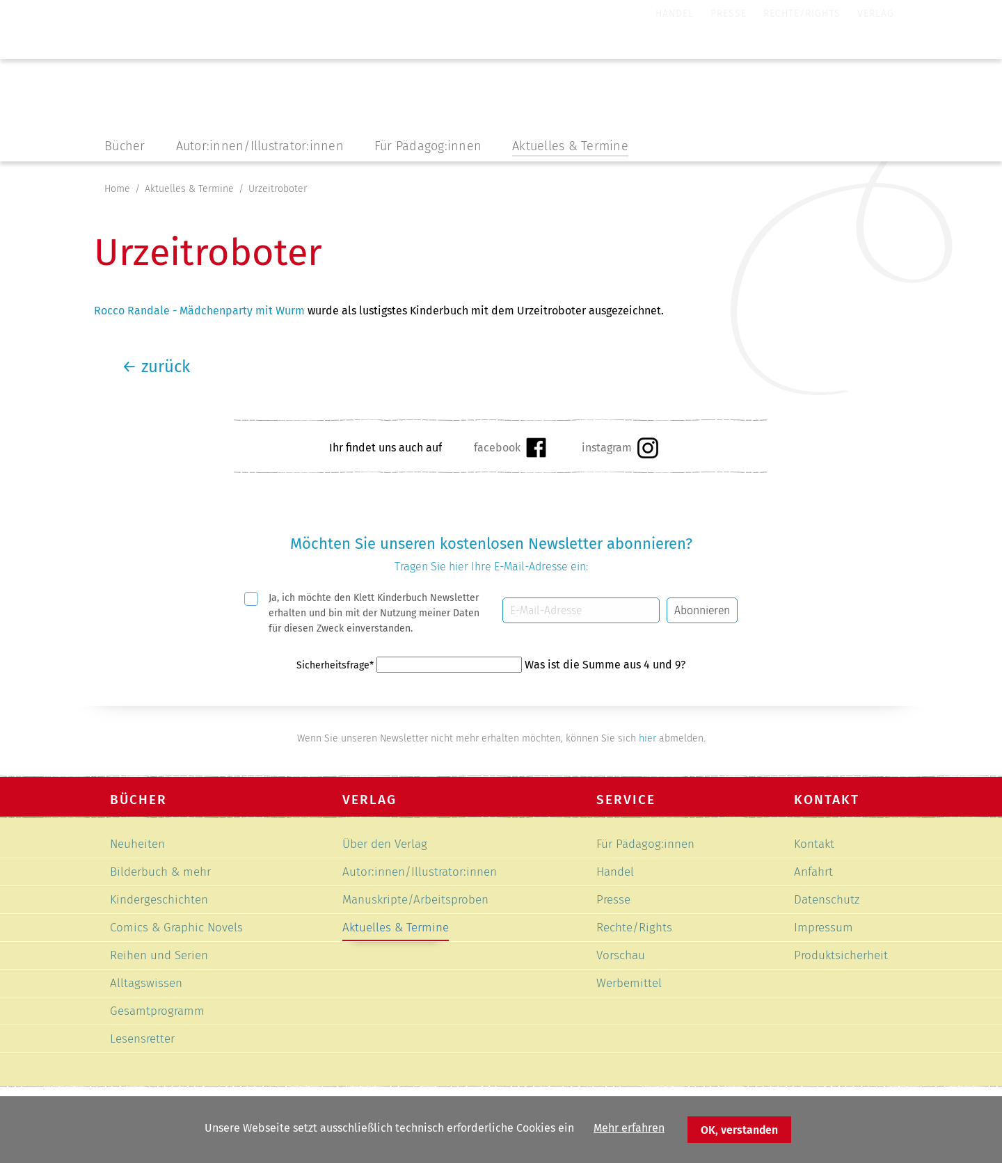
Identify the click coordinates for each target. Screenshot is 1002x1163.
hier (647, 738)
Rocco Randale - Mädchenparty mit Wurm (199, 310)
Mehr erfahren (629, 1127)
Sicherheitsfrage (336, 665)
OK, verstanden (739, 1130)
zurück (156, 366)
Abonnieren (702, 610)
